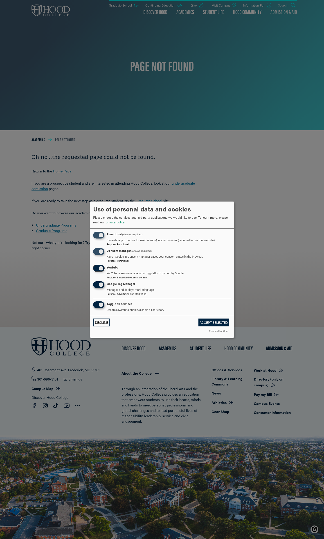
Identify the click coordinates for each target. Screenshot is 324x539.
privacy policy (115, 222)
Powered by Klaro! (219, 331)
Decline (101, 322)
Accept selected (214, 322)
